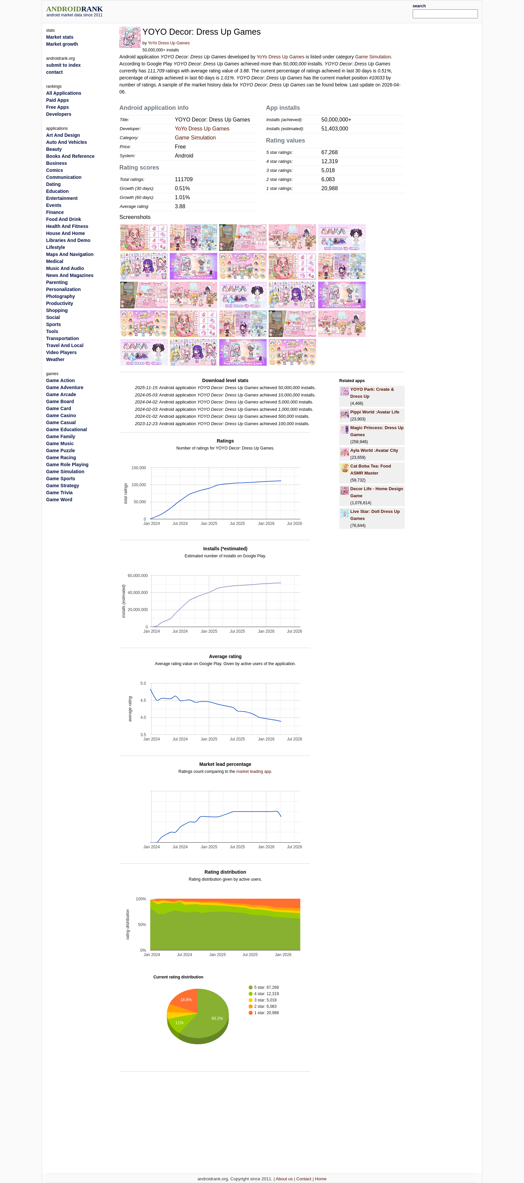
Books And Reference (70, 156)
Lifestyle (55, 247)
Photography (60, 296)
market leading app (253, 771)
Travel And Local (65, 345)
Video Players (61, 352)
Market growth (62, 44)
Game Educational (66, 429)
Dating (53, 184)
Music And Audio (65, 268)
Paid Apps (57, 100)
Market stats (60, 37)
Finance (55, 212)
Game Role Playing (67, 464)
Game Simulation (373, 56)
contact (54, 72)
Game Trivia (59, 492)
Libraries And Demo (68, 240)
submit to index (63, 65)
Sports (53, 324)
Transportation (62, 338)
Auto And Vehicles (66, 142)
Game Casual (61, 422)
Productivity (59, 303)
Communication (64, 177)
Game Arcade (61, 394)
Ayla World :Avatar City (374, 450)
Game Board (60, 401)
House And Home (65, 233)
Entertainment (62, 198)
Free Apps (57, 107)
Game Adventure (65, 387)
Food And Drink (63, 219)
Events (53, 205)
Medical (54, 261)
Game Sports (60, 478)
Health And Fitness (67, 226)
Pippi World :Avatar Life (374, 411)
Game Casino (61, 415)
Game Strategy (62, 485)
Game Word (59, 499)
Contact (303, 1178)
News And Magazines (70, 275)
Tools (52, 331)
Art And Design (63, 135)
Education (57, 191)
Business (56, 163)
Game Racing (61, 457)
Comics (54, 170)
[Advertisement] (280, 11)
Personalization (63, 289)
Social (53, 317)
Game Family (60, 436)
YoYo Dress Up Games (168, 43)
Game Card (58, 408)
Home (320, 1178)
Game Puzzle (60, 450)
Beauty (54, 149)
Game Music (60, 443)
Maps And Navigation (70, 254)
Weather (55, 359)
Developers (58, 114)
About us (284, 1178)
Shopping (57, 310)
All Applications (63, 93)
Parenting (57, 282)
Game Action (60, 380)
